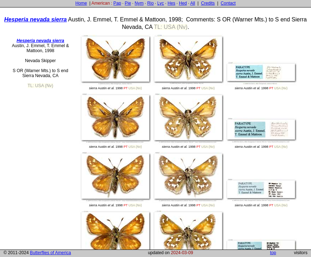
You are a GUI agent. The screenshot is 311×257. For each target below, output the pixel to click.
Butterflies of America (50, 252)
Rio (150, 3)
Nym (139, 3)
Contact (228, 3)
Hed (183, 3)
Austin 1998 (115, 62)
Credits (208, 3)
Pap (117, 3)
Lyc (160, 3)
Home (81, 3)
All (192, 3)
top (273, 252)
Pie (128, 3)
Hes (171, 3)
